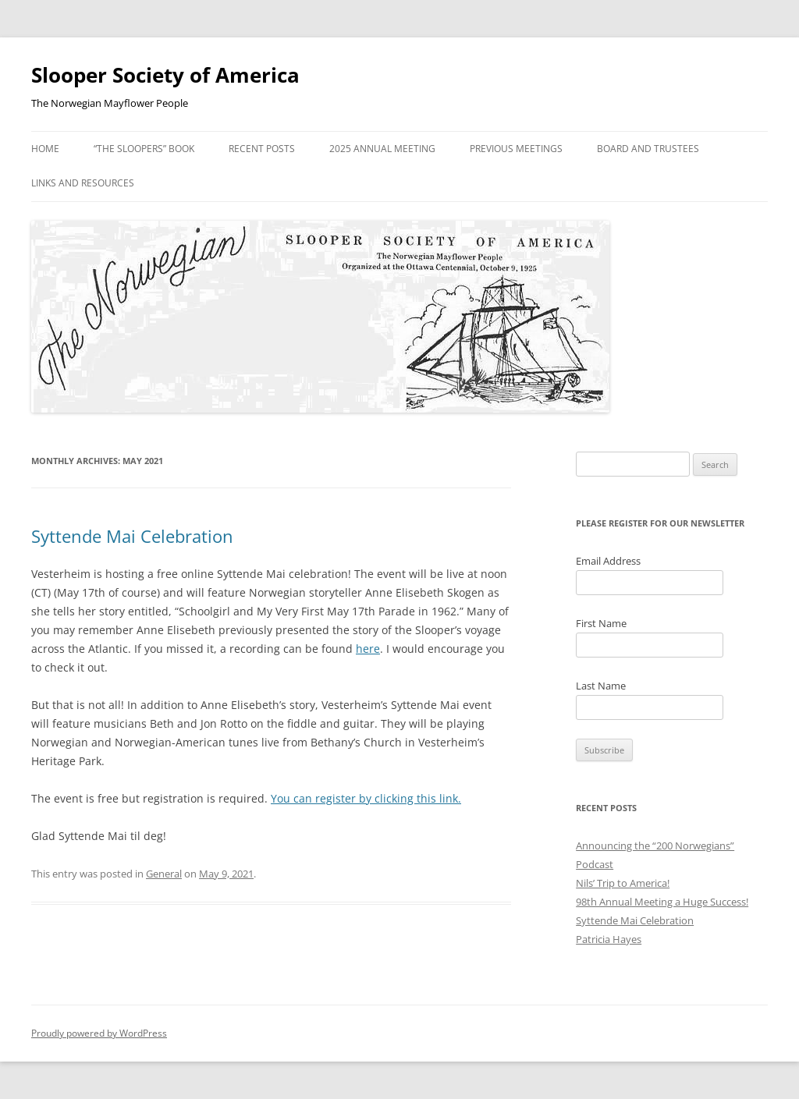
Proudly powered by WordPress (99, 1033)
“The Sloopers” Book (144, 148)
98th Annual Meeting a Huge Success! (662, 902)
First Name (601, 623)
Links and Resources (82, 183)
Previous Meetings (516, 148)
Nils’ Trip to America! (622, 883)
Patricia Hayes (608, 939)
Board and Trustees (648, 148)
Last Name (601, 686)
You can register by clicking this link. (366, 798)
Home (45, 148)
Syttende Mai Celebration (132, 536)
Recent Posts (262, 148)
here (368, 648)
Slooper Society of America (165, 75)
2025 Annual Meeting (382, 148)
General (164, 874)
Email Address (608, 561)
